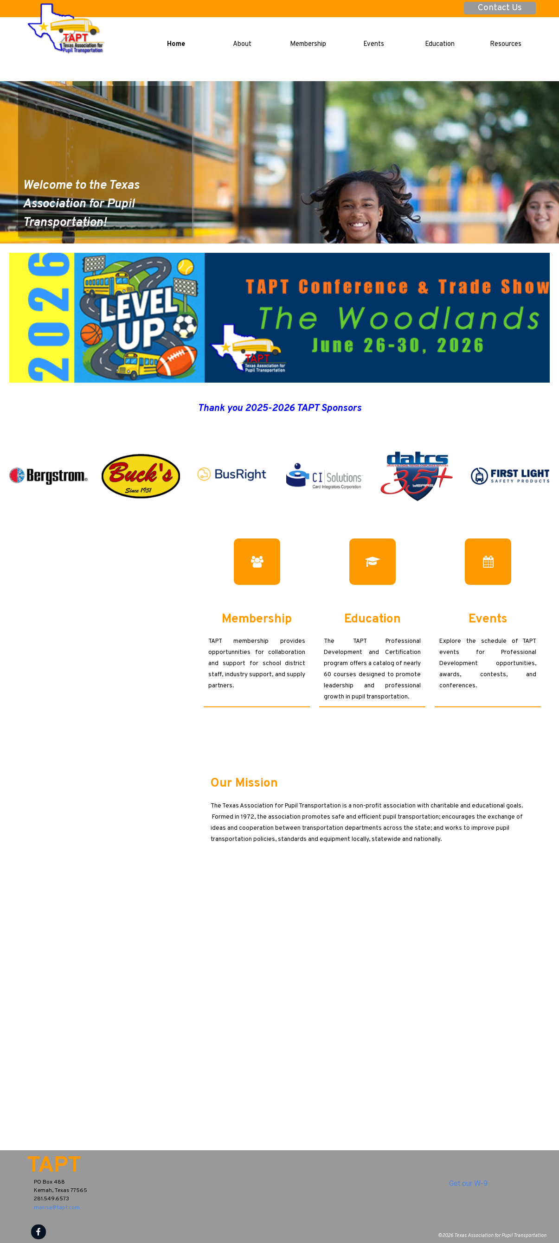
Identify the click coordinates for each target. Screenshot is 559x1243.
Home (176, 44)
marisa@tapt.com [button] (57, 1207)
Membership (308, 44)
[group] (279, 476)
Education (440, 44)
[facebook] (38, 1231)
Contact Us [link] (500, 8)
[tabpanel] (105, 182)
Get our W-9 (468, 1183)
